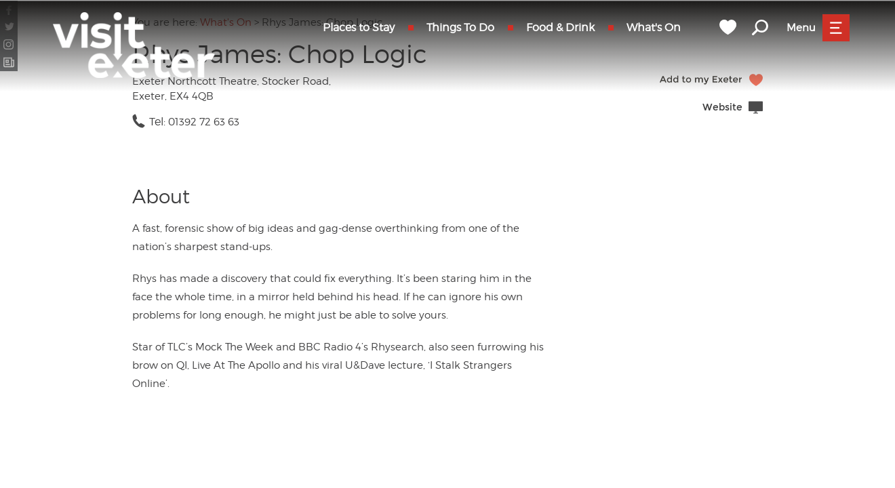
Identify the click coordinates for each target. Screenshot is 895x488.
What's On (653, 27)
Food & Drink (560, 27)
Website (722, 107)
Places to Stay (359, 27)
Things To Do (460, 27)
